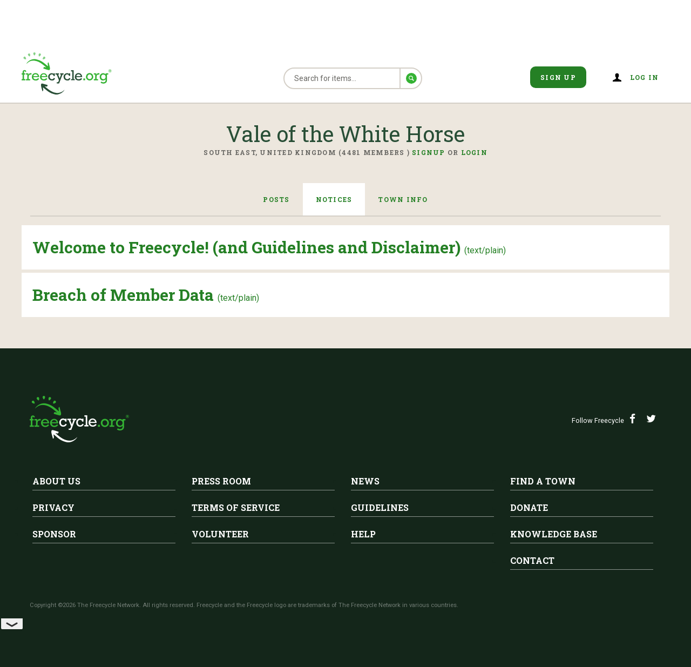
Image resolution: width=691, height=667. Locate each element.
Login (474, 152)
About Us (56, 481)
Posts (276, 199)
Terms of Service (236, 507)
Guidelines (380, 507)
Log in (644, 77)
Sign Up (558, 77)
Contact (532, 560)
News (365, 481)
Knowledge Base (553, 534)
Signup (428, 152)
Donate (529, 507)
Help (363, 534)
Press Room (221, 481)
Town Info (403, 199)
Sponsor (54, 534)
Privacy (53, 507)
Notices (334, 199)
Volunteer (220, 534)
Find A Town (542, 481)
